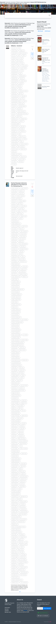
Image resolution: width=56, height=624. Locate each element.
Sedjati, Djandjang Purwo (16, 223)
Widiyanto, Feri (23, 403)
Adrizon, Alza (21, 367)
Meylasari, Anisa (14, 524)
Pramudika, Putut (15, 574)
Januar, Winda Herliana (23, 476)
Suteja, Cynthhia (19, 418)
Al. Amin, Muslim (15, 448)
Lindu (13, 499)
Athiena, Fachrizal (22, 506)
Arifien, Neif (14, 128)
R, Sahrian (21, 377)
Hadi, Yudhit (21, 552)
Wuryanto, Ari (21, 387)
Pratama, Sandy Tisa (15, 577)
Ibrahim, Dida (24, 226)
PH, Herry (24, 211)
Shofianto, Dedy (14, 251)
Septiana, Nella (24, 415)
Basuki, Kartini (14, 121)
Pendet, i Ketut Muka (15, 339)
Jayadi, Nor (23, 473)
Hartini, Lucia (14, 83)
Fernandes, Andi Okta (22, 501)
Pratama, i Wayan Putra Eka (16, 531)
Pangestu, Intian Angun (21, 438)
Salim (20, 73)
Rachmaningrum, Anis (15, 413)
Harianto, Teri (14, 468)
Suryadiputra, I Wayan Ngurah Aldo (17, 289)
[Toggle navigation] (53, 6)
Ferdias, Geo (21, 241)
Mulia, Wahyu (22, 246)
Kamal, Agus (21, 208)
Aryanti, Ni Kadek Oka (15, 357)
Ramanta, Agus (14, 347)
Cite (32, 58)
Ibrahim (24, 55)
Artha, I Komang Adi (15, 327)
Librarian (7, 610)
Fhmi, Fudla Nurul (15, 483)
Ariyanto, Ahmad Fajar (15, 415)
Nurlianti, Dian (14, 562)
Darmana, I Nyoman (24, 144)
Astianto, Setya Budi (15, 473)
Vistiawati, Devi (14, 476)
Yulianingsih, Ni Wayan (15, 337)
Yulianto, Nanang (22, 236)
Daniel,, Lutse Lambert (22, 514)
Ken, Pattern (14, 161)
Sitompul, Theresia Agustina (16, 198)
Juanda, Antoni (19, 380)
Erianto (19, 55)
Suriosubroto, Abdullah (15, 123)
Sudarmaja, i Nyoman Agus (16, 365)
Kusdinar (13, 569)
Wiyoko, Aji (14, 430)
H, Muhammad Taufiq (23, 511)
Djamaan (13, 146)
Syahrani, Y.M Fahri (15, 504)
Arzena (13, 418)
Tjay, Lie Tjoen (14, 103)
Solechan (20, 218)
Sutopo (19, 211)
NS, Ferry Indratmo (20, 405)
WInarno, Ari (21, 228)
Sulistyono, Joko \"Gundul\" (16, 154)
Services (7, 609)
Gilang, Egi (13, 564)
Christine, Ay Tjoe (15, 58)
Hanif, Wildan (23, 554)
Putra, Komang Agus (15, 291)
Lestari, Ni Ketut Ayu (15, 286)
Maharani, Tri (25, 276)
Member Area (8, 612)
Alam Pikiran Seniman (46, 86)
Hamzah (13, 203)
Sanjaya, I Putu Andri (15, 319)
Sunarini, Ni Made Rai (15, 332)
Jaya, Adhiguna (21, 534)
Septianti (20, 468)
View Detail (32, 55)
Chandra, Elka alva (15, 221)
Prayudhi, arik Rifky (15, 572)
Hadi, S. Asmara (14, 141)
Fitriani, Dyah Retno (15, 463)
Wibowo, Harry (14, 501)
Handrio (20, 88)
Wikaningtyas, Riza (23, 496)
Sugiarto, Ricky (14, 238)
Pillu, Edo (21, 63)
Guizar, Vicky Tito (15, 428)
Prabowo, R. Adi (14, 443)
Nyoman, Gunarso (15, 149)
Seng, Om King (23, 156)
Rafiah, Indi (20, 408)
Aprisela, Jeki (22, 370)
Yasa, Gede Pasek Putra (16, 362)
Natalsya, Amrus (14, 68)
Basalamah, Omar (15, 118)
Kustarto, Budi (14, 53)
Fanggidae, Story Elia (15, 453)
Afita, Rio (13, 549)
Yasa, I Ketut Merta (15, 314)
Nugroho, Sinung (20, 549)
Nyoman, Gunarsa (15, 126)
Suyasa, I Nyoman (24, 188)
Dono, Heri (13, 48)
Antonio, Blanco (19, 108)
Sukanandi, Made (15, 456)
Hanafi (13, 60)
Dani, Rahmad (21, 372)
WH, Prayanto (14, 208)
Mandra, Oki (14, 372)
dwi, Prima (22, 483)
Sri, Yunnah (14, 164)
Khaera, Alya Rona (15, 478)
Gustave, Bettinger (15, 144)
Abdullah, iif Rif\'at (15, 582)
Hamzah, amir (14, 193)
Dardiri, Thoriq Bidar (15, 403)
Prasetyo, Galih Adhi (23, 567)
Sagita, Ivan (22, 50)
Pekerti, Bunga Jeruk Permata (22, 113)
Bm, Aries (13, 211)
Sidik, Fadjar (14, 88)
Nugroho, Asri (14, 75)
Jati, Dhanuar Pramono (16, 400)
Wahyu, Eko (24, 400)
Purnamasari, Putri (23, 261)
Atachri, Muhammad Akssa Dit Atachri (18, 390)
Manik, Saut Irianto (15, 216)
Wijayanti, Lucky (23, 216)
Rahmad (23, 375)
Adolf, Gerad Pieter (15, 80)
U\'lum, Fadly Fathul (24, 582)
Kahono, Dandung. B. (21, 111)
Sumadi (13, 213)
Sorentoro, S (21, 121)
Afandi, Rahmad (14, 377)
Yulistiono (13, 521)
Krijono (24, 101)
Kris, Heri (13, 55)
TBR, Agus (21, 251)
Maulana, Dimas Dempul (16, 395)
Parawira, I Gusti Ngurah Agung (17, 322)
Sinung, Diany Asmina (15, 96)
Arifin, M (23, 256)
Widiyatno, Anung (15, 519)
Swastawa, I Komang (22, 274)
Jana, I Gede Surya (22, 271)
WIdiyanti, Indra (23, 149)
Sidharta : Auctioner (16, 46)
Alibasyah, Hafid (14, 236)
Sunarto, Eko (21, 193)
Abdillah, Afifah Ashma (15, 461)
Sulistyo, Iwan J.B (22, 136)
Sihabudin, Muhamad (23, 544)
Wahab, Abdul (14, 367)
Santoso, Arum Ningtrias (22, 559)
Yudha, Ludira (22, 466)
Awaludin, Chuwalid (15, 269)
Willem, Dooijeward (21, 146)
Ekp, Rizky (23, 423)
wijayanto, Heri (20, 539)
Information (7, 607)
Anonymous (14, 106)
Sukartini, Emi (14, 471)
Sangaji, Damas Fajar (15, 256)
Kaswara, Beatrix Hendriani (16, 101)
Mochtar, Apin (14, 136)
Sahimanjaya (21, 161)
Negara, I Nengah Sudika (16, 299)
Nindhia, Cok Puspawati (16, 226)
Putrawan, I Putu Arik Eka (16, 304)
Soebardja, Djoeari (22, 75)
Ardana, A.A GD (23, 269)
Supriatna (13, 559)
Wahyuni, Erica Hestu (22, 53)
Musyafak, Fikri (21, 435)
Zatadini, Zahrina (15, 481)
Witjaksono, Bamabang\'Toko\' (17, 579)
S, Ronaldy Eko (21, 425)
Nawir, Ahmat (19, 203)
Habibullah (14, 539)
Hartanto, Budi (24, 453)
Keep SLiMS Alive (42, 612)
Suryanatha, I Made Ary (16, 281)
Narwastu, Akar (24, 360)
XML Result (40, 31)
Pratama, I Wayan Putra (16, 529)
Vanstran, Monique (15, 156)
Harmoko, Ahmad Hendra (16, 516)
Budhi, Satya (23, 126)
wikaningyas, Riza (15, 496)
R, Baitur (21, 141)
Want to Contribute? (43, 615)
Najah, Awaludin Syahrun (16, 458)
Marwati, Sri (14, 433)
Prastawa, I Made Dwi (15, 352)
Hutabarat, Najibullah (15, 375)
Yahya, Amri (22, 78)
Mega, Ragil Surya (15, 509)
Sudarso (13, 65)
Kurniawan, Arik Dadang (16, 491)
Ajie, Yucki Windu (23, 519)
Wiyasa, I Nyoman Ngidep (16, 334)
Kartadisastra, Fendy (21, 569)
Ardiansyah (14, 259)
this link (25, 610)
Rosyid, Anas (14, 243)
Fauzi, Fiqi (23, 410)
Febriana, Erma (22, 481)
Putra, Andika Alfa (15, 246)
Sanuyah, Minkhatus (15, 554)
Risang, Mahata (22, 486)
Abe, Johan (22, 98)
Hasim (13, 116)
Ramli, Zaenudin (22, 238)
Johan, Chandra (21, 128)
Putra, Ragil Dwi (14, 261)
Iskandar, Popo (14, 73)
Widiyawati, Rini (14, 486)
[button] (20, 592)
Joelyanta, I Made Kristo (16, 309)
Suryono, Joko (20, 430)
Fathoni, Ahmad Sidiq (15, 410)
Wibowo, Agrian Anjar (15, 264)
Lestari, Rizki (14, 435)
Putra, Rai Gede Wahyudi (16, 329)
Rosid (19, 48)
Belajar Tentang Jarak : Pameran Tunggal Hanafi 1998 (46, 50)
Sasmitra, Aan (14, 387)
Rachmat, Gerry (22, 557)
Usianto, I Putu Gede (23, 448)
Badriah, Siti (14, 408)
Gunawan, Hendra (23, 68)
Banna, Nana (21, 103)
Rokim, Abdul (14, 534)
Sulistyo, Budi (14, 218)
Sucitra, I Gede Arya (15, 188)
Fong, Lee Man (24, 65)
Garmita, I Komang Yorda (16, 317)
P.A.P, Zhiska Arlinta (15, 385)
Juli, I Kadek (25, 334)
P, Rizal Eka (22, 504)
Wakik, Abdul (22, 428)
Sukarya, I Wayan (15, 233)
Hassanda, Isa (22, 131)
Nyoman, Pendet (21, 159)
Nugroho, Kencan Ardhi (16, 423)
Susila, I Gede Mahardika (23, 243)
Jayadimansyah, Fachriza (16, 266)
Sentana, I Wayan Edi (15, 284)
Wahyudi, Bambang (23, 443)
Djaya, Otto (20, 93)
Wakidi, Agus (14, 93)
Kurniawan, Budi (23, 509)
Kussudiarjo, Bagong (22, 106)
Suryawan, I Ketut (15, 231)
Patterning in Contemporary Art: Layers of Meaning (45, 69)
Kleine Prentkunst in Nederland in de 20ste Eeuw (46, 40)
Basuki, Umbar (14, 552)
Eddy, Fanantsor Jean (15, 382)
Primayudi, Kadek (23, 233)
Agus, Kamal (14, 514)
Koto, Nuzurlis (14, 228)
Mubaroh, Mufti (14, 544)
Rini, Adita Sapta (14, 370)
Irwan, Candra (14, 506)
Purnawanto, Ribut (15, 547)
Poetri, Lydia (25, 266)
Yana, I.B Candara (24, 319)
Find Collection (47, 608)
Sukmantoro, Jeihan (15, 70)
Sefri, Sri (22, 547)
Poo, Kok (13, 113)
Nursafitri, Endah (14, 567)
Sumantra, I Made (24, 339)
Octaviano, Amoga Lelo (16, 312)
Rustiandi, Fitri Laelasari (23, 562)
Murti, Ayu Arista (19, 60)
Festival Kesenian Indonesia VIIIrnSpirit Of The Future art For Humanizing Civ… (19, 184)
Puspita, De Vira (14, 307)
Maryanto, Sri (21, 190)
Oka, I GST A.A (14, 274)
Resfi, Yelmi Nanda (24, 385)
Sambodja (13, 111)
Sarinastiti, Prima (23, 478)
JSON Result (47, 31)
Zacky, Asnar (14, 241)
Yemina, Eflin (14, 271)
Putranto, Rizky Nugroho (16, 420)
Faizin (13, 108)
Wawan (13, 405)
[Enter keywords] (40, 608)
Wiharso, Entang (14, 50)
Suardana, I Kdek (15, 511)
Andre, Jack (14, 151)
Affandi (21, 58)
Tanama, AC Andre (21, 259)
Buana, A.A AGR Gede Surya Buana (17, 342)
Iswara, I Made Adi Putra (16, 276)
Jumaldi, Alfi (21, 83)
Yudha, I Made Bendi (23, 231)
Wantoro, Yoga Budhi (20, 195)
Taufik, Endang (20, 564)
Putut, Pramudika (23, 574)
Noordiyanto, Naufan (15, 451)
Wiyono (13, 195)
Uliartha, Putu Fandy (15, 324)
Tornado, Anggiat (15, 557)
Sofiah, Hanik (21, 433)
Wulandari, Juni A (15, 131)
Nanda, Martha (18, 499)
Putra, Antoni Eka (15, 63)
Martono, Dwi (19, 116)
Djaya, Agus (24, 96)
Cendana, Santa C (15, 466)
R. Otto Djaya (14, 159)
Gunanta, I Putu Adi (15, 355)
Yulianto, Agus (14, 190)
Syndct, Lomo (14, 425)
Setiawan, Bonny (14, 98)
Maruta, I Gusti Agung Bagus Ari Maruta (18, 526)
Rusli (22, 70)
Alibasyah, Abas (14, 78)
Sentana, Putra (22, 347)
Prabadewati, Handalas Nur (16, 294)
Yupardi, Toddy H (15, 279)
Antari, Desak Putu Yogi (16, 360)
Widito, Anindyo (19, 213)
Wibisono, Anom (22, 471)
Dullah (18, 65)
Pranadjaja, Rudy (23, 118)
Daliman (13, 438)
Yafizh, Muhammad (24, 572)
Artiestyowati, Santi (21, 521)
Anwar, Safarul (23, 463)
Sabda (13, 380)
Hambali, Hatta (23, 80)
